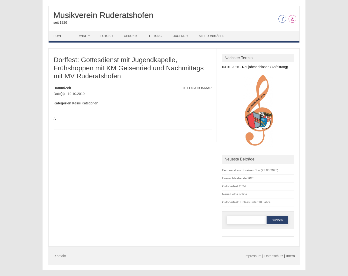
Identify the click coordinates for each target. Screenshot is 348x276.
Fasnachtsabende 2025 (238, 178)
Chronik (130, 36)
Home (57, 36)
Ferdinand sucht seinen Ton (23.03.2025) (250, 170)
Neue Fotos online (234, 194)
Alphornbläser (211, 36)
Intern (290, 256)
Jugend (179, 36)
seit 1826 (60, 22)
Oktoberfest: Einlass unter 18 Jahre (246, 202)
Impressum (253, 256)
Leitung (155, 36)
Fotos (105, 36)
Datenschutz (273, 256)
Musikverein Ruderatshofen (103, 15)
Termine (80, 36)
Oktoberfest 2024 (234, 186)
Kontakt (60, 256)
